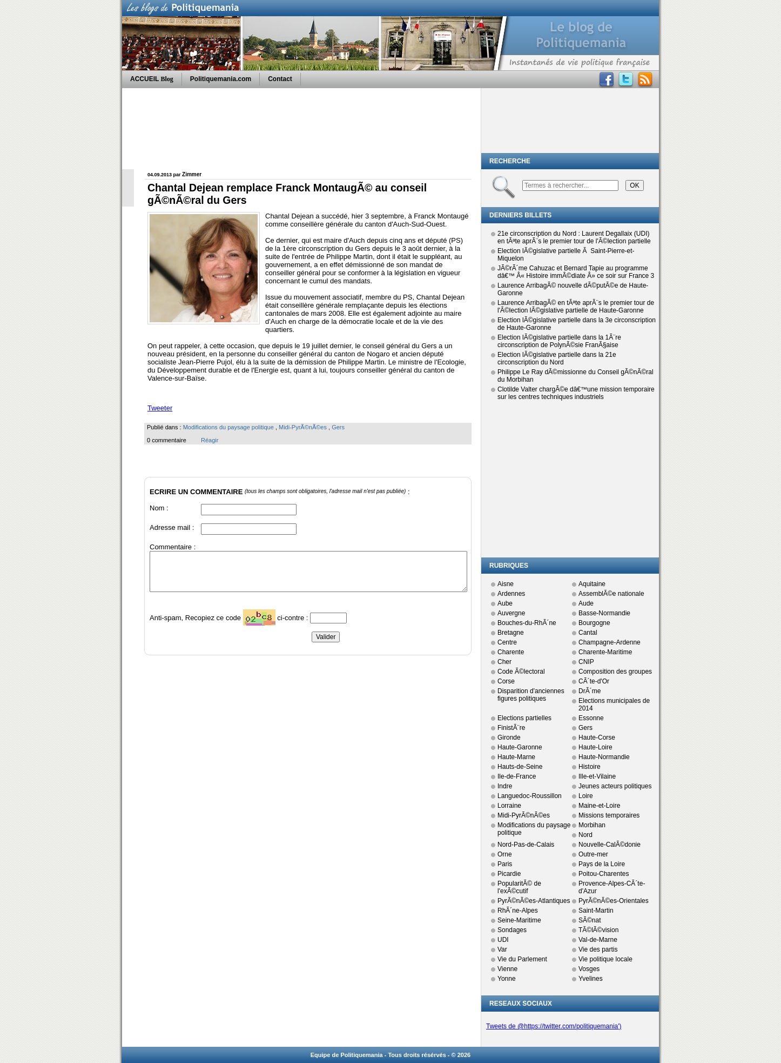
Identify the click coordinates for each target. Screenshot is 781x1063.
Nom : (159, 508)
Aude (586, 603)
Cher (504, 662)
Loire (585, 796)
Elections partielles (524, 718)
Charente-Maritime (605, 652)
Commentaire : (173, 547)
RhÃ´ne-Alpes (517, 910)
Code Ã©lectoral (521, 671)
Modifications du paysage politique (228, 427)
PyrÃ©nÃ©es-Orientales (613, 901)
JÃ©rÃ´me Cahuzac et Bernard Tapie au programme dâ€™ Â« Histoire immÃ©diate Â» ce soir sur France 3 (575, 272)
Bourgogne (594, 623)
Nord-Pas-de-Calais (525, 844)
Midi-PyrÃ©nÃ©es (303, 427)
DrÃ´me (589, 691)
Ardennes (511, 593)
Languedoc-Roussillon (529, 796)
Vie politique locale (605, 959)
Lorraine (509, 805)
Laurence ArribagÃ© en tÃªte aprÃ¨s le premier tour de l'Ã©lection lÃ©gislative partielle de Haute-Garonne (575, 306)
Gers (338, 427)
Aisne (505, 584)
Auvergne (511, 613)
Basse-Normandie (604, 613)
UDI (503, 940)
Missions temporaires (608, 815)
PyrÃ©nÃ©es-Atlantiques (533, 901)
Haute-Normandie (604, 757)
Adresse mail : (172, 527)
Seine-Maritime (519, 920)
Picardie (509, 874)
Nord (585, 835)
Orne (504, 854)
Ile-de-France (516, 776)
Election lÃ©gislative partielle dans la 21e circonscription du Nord (556, 358)
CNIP (586, 662)
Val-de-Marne (597, 940)
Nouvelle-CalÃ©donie (609, 844)
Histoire (589, 766)
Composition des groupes (615, 671)
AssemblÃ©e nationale (611, 593)
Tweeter (159, 408)
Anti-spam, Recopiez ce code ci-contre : (230, 620)
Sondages (512, 930)
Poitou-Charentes (603, 874)
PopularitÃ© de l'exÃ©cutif (519, 887)
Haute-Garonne (519, 747)
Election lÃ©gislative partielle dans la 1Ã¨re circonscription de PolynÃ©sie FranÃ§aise (559, 341)
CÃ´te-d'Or (593, 681)
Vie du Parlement (522, 959)
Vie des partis (598, 949)
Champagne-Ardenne (609, 642)
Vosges (589, 969)
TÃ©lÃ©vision (598, 930)
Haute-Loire (595, 747)
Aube (505, 603)
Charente (510, 652)
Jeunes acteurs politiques (614, 786)
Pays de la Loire (601, 864)
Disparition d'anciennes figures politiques (530, 694)
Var (502, 949)
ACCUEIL (151, 79)
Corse (506, 681)
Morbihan (591, 825)
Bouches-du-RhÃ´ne (526, 623)
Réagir (209, 440)
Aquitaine (591, 584)
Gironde (509, 737)
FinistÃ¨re (511, 728)
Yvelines (590, 978)
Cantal (587, 632)
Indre (504, 786)
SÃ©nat (589, 920)
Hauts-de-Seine (519, 766)
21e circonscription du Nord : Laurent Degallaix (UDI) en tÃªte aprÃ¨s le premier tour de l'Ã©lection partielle (574, 237)
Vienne (507, 969)
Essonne (591, 718)
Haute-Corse (596, 737)
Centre (507, 642)
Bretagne (510, 632)
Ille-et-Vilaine (597, 776)
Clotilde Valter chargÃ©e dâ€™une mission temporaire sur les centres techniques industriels (576, 393)
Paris (504, 864)
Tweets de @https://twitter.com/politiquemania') (554, 1026)
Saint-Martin (596, 910)
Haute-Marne (516, 757)
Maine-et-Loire (599, 805)
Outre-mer (593, 854)
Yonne (506, 978)
